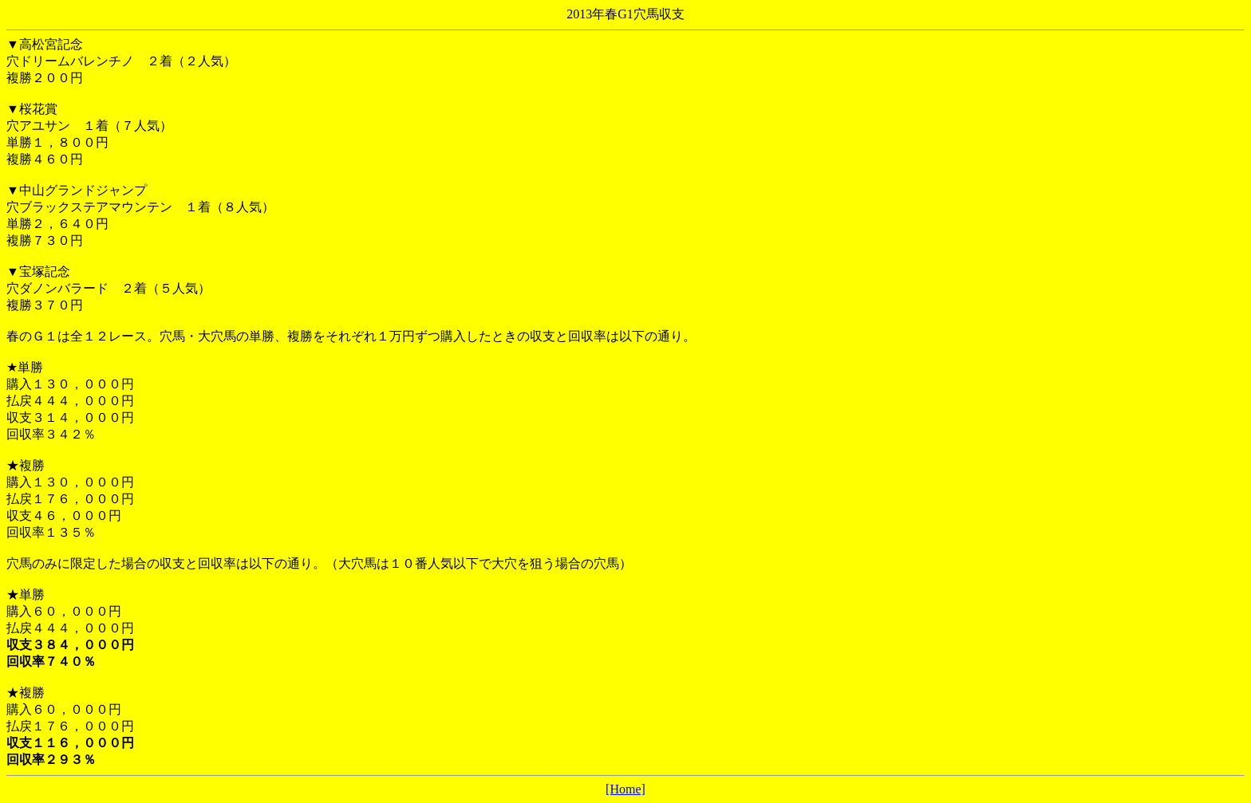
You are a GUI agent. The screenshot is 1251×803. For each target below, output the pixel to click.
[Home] (625, 789)
